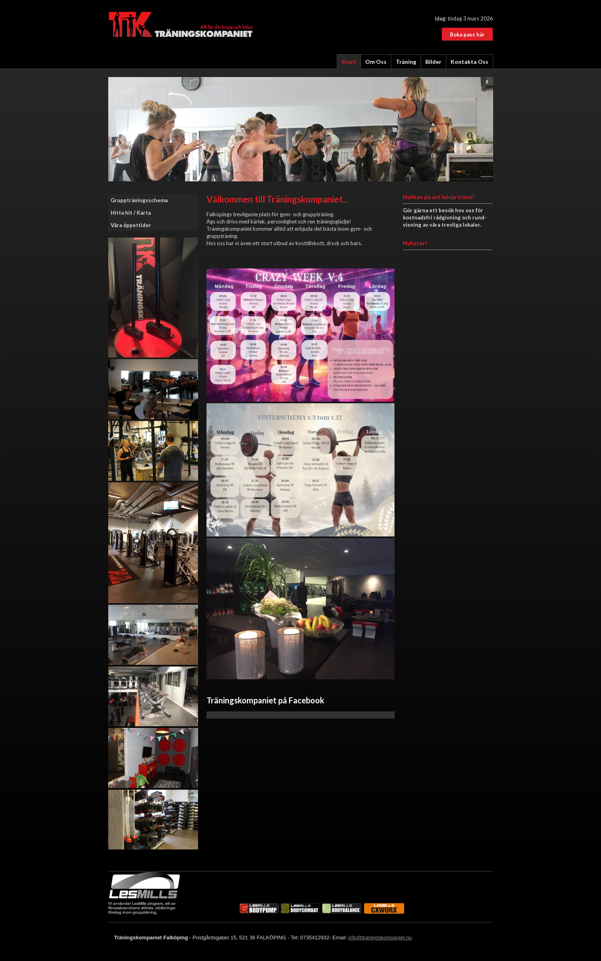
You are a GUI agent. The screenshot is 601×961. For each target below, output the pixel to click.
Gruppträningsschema (139, 200)
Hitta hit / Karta (131, 212)
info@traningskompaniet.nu (380, 938)
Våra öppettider (131, 225)
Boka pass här (467, 34)
